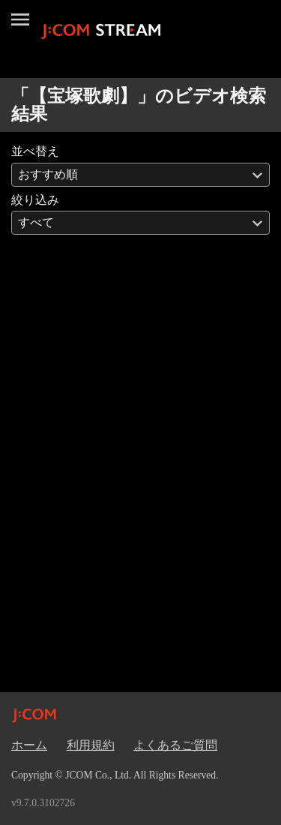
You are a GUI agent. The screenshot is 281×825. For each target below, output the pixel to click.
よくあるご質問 (175, 745)
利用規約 (91, 745)
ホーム (29, 745)
